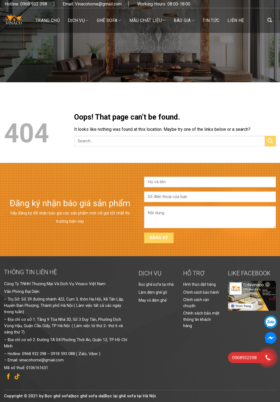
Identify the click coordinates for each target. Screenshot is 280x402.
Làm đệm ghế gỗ (153, 292)
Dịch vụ (78, 20)
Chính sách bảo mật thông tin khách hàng (201, 319)
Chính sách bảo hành (201, 292)
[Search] (269, 20)
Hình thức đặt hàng (199, 284)
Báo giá (184, 20)
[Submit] (270, 141)
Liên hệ (236, 20)
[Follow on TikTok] (17, 377)
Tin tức (211, 20)
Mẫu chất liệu (147, 20)
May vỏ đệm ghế (153, 300)
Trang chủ (48, 20)
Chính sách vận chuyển (196, 303)
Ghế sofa (109, 20)
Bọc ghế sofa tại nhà (156, 284)
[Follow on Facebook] (8, 377)
